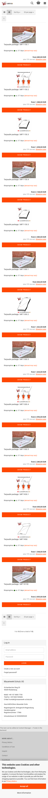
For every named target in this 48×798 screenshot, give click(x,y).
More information (24, 793)
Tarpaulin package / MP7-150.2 (16, 89)
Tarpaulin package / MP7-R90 (15, 539)
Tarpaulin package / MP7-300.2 (16, 314)
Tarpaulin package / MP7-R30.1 (16, 494)
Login (24, 663)
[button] (4, 12)
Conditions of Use (8, 747)
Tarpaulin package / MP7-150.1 (16, 44)
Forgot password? (10, 672)
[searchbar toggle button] (32, 3)
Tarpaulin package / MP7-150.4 (16, 179)
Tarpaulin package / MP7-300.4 (16, 404)
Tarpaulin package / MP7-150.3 (16, 134)
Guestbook (6, 760)
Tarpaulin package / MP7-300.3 (16, 359)
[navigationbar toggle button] (45, 3)
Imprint (4, 751)
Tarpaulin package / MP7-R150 (16, 584)
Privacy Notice (11, 781)
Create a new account (12, 669)
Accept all (24, 786)
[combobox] (17, 12)
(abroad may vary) (30, 51)
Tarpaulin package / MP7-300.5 (16, 449)
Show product (24, 65)
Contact (5, 755)
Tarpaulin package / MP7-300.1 (16, 269)
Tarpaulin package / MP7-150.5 (16, 224)
